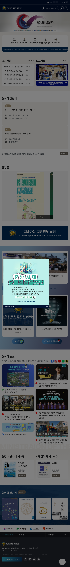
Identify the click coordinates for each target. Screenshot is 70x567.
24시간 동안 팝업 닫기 (9, 306)
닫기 (47, 306)
